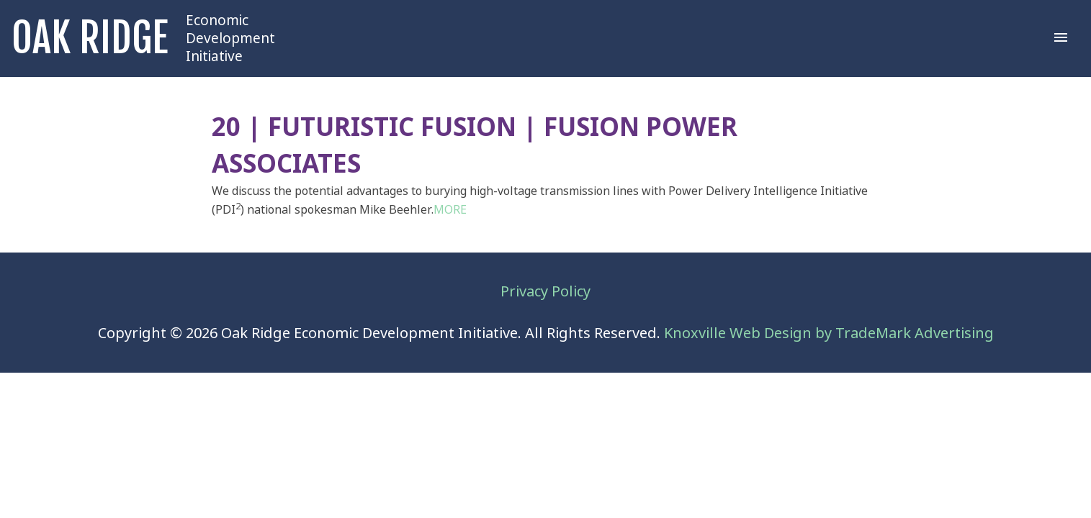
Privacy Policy (545, 291)
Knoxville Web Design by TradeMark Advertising (829, 333)
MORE (450, 209)
